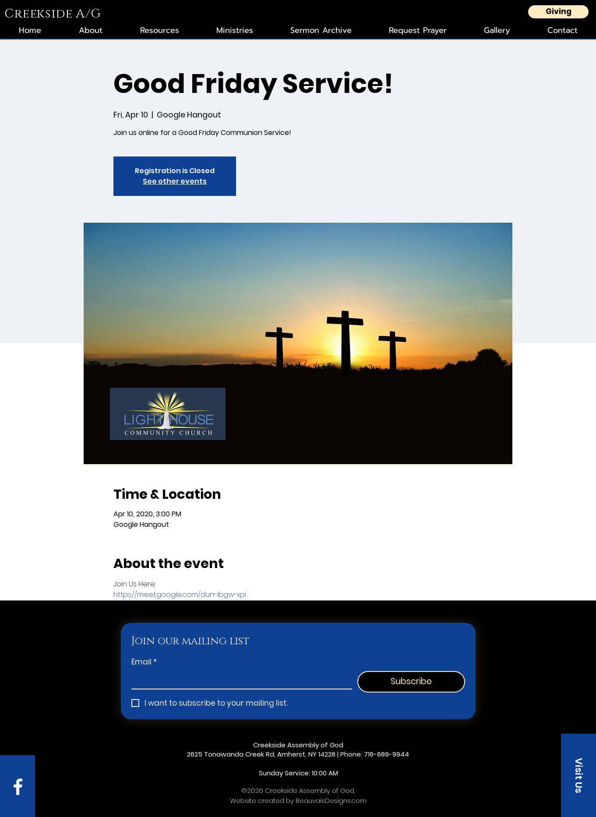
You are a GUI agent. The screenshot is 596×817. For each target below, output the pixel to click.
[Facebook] (18, 787)
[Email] (239, 680)
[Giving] (558, 11)
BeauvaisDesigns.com (331, 800)
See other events (175, 181)
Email (144, 662)
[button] (578, 775)
